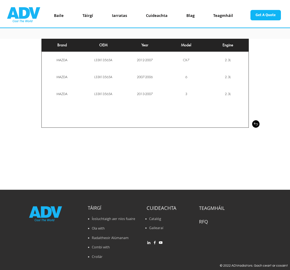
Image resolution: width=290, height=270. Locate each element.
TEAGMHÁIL (212, 208)
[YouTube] (160, 242)
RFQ (203, 222)
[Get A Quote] (265, 15)
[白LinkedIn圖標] (149, 242)
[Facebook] (155, 242)
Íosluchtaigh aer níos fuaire (113, 218)
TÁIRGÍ (94, 208)
